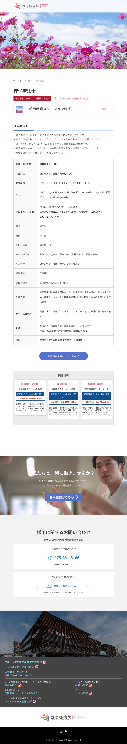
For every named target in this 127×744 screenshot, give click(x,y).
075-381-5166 (66, 557)
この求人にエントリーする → (63, 355)
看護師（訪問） (30, 384)
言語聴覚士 (63, 384)
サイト (107, 108)
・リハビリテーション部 (19, 666)
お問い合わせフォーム (65, 585)
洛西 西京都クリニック (19, 675)
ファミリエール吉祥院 (18, 701)
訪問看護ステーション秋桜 (21, 692)
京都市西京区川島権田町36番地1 (73, 98)
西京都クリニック (16, 672)
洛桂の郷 (11, 685)
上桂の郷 (81, 693)
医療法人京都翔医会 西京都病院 (23, 662)
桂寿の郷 (81, 685)
